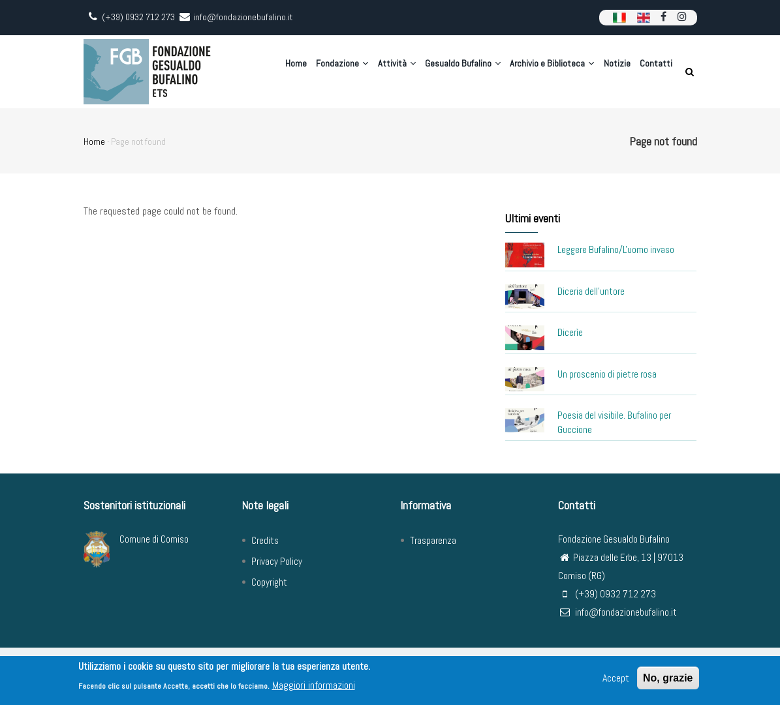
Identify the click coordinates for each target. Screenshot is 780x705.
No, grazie (668, 677)
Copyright (269, 582)
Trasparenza (433, 540)
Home (270, 71)
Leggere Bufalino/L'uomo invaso (615, 249)
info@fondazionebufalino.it (617, 612)
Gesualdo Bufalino (449, 71)
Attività (379, 71)
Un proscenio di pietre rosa (607, 374)
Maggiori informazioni (313, 685)
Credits (265, 540)
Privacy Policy (276, 561)
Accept (615, 678)
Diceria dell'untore (591, 291)
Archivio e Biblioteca (543, 71)
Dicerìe (570, 332)
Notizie (612, 71)
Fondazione (320, 71)
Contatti (654, 71)
